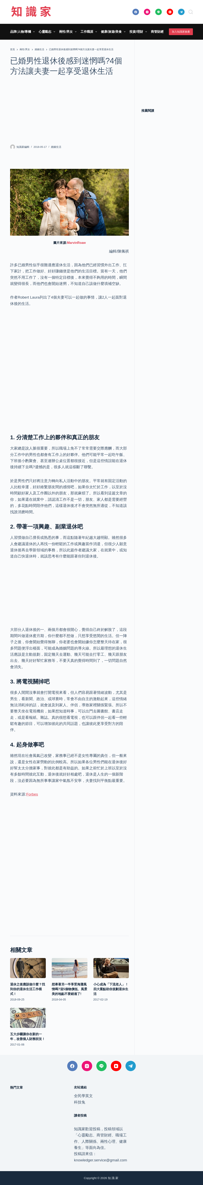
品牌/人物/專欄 (23, 31)
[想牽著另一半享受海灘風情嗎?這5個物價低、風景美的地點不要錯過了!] (69, 968)
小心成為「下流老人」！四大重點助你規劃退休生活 (110, 989)
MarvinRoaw (76, 242)
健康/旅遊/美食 (114, 31)
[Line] (158, 12)
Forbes (32, 794)
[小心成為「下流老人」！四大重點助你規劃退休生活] (111, 968)
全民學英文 (83, 1096)
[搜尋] (191, 12)
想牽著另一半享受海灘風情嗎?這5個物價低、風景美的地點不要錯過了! (69, 989)
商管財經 (160, 31)
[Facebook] (135, 12)
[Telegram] (181, 12)
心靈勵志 (48, 31)
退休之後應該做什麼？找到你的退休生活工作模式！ (27, 989)
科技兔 (79, 1102)
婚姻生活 (56, 146)
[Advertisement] (69, 110)
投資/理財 (138, 31)
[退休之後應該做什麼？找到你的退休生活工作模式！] (28, 968)
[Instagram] (147, 12)
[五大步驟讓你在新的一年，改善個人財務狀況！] (28, 1018)
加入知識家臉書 (181, 31)
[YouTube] (170, 12)
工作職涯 (89, 31)
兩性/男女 (68, 31)
